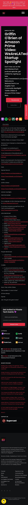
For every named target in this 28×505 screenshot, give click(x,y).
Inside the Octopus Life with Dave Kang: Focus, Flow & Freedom (13, 378)
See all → (3, 412)
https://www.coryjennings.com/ (13, 275)
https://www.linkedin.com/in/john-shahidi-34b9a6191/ (14, 261)
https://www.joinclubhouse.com (13, 238)
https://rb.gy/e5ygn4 (10, 218)
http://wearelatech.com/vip (9, 210)
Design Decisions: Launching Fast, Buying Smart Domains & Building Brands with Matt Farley (13, 373)
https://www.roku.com (14, 223)
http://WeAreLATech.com (10, 203)
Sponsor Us (4, 484)
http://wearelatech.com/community (12, 164)
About (2, 473)
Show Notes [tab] (6, 124)
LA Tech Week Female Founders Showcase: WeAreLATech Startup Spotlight (12, 408)
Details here (7, 349)
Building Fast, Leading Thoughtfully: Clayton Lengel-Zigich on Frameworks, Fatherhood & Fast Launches (14, 367)
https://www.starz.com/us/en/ (17, 227)
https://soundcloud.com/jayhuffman (15, 284)
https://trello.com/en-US (15, 240)
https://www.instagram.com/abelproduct (13, 198)
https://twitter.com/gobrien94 (10, 186)
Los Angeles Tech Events (7, 479)
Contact (17, 479)
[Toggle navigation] (23, 13)
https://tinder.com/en (15, 231)
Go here (5, 356)
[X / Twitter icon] (2, 490)
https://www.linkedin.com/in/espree (12, 176)
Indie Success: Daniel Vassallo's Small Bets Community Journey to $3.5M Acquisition (12, 383)
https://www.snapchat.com (18, 225)
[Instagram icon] (4, 490)
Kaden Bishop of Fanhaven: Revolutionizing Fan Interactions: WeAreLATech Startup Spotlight (13, 403)
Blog (2, 475)
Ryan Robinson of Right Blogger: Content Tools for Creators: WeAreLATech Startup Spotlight (13, 388)
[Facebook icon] (7, 490)
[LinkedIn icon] (10, 490)
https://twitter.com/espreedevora (11, 173)
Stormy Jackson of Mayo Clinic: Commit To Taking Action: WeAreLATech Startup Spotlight (13, 398)
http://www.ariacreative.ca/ (17, 279)
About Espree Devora (20, 477)
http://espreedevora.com (16, 270)
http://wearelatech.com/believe (10, 150)
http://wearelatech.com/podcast (14, 132)
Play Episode (14, 100)
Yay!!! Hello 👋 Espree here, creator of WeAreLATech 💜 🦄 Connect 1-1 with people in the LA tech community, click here (14, 4)
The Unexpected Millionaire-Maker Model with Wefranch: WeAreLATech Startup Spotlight (13, 393)
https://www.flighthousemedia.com (14, 245)
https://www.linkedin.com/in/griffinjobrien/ (13, 189)
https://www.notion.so (15, 241)
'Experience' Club (19, 471)
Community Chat (19, 473)
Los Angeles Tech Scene (5, 482)
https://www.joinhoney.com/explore (14, 234)
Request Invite (14, 324)
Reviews (17, 484)
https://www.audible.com (16, 229)
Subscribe (14, 105)
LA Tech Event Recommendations (20, 482)
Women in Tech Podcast (21, 475)
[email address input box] (14, 317)
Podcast (3, 471)
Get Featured (4, 477)
